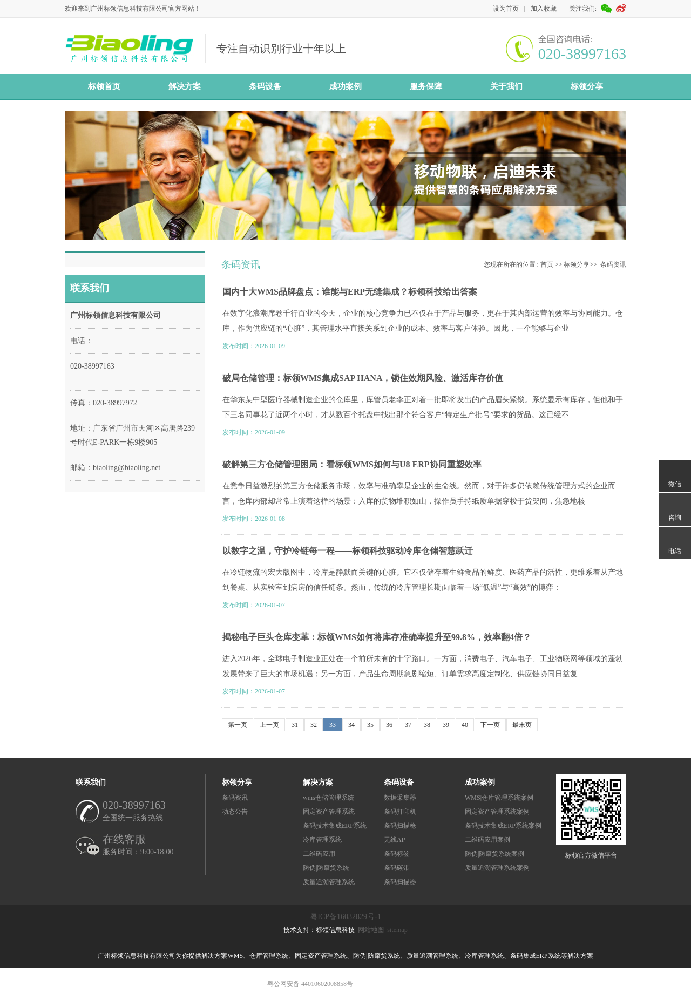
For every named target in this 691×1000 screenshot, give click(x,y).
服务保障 (426, 86)
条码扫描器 (400, 882)
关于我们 (506, 86)
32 (313, 725)
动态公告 (235, 811)
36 (389, 725)
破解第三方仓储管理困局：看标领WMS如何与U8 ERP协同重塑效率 (352, 464)
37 (408, 725)
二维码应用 (319, 854)
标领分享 (587, 86)
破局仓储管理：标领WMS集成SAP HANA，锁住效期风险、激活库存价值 (362, 378)
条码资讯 (613, 264)
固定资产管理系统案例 (497, 811)
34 (351, 725)
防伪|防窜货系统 (326, 868)
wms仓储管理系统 (328, 797)
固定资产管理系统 (329, 811)
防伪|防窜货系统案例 (494, 854)
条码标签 (397, 854)
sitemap (397, 930)
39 (446, 725)
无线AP (394, 839)
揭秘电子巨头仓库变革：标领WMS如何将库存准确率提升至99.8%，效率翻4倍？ (376, 637)
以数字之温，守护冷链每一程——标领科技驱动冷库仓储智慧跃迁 (347, 550)
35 (370, 725)
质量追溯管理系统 (329, 882)
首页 (546, 264)
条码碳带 (397, 868)
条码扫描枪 (400, 825)
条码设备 (265, 86)
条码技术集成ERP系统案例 (503, 825)
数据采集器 (400, 797)
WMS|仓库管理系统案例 (499, 797)
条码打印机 (400, 811)
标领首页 (104, 86)
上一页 (269, 725)
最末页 (522, 725)
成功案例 (345, 86)
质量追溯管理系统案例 (497, 868)
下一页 (490, 725)
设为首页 (506, 8)
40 (465, 725)
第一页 (237, 725)
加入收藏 (544, 8)
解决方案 (184, 86)
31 (295, 725)
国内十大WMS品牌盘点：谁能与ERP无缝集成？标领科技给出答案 (349, 291)
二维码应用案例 (487, 839)
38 (427, 725)
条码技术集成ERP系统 (335, 825)
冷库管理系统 (322, 839)
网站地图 (371, 930)
